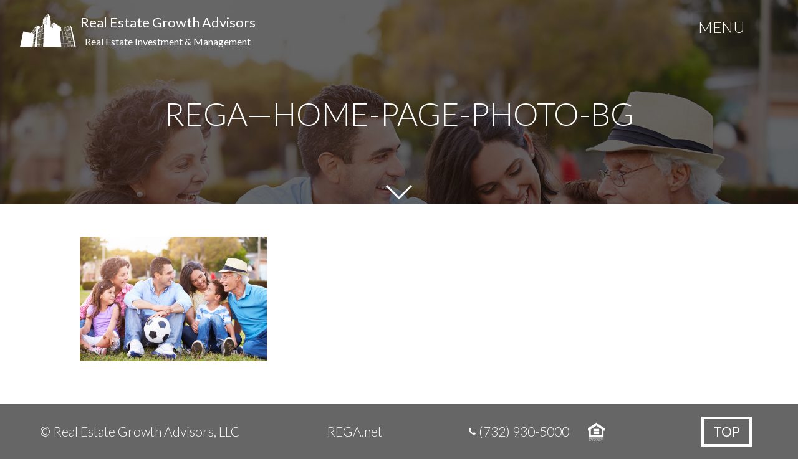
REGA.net (354, 431)
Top (726, 431)
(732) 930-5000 (524, 431)
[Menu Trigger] (721, 29)
